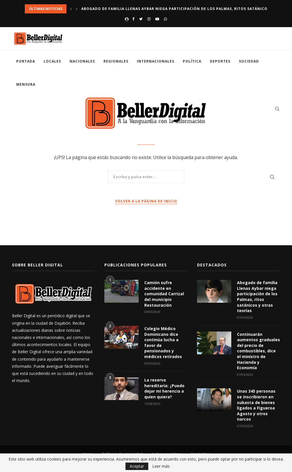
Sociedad (249, 61)
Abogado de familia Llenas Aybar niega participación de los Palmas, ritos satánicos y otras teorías (257, 296)
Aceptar (137, 466)
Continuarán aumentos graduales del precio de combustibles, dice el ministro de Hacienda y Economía (258, 351)
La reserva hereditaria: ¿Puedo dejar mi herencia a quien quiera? (164, 388)
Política (192, 61)
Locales (52, 61)
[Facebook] (133, 18)
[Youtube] (157, 18)
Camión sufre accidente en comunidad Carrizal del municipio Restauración (164, 294)
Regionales (116, 61)
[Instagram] (149, 18)
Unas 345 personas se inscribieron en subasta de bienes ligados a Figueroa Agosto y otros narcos (256, 405)
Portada (25, 61)
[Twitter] (141, 18)
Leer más (161, 466)
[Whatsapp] (165, 18)
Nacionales (82, 61)
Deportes (220, 61)
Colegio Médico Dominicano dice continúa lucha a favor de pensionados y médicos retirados (163, 342)
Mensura (25, 84)
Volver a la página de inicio (146, 201)
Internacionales (155, 61)
